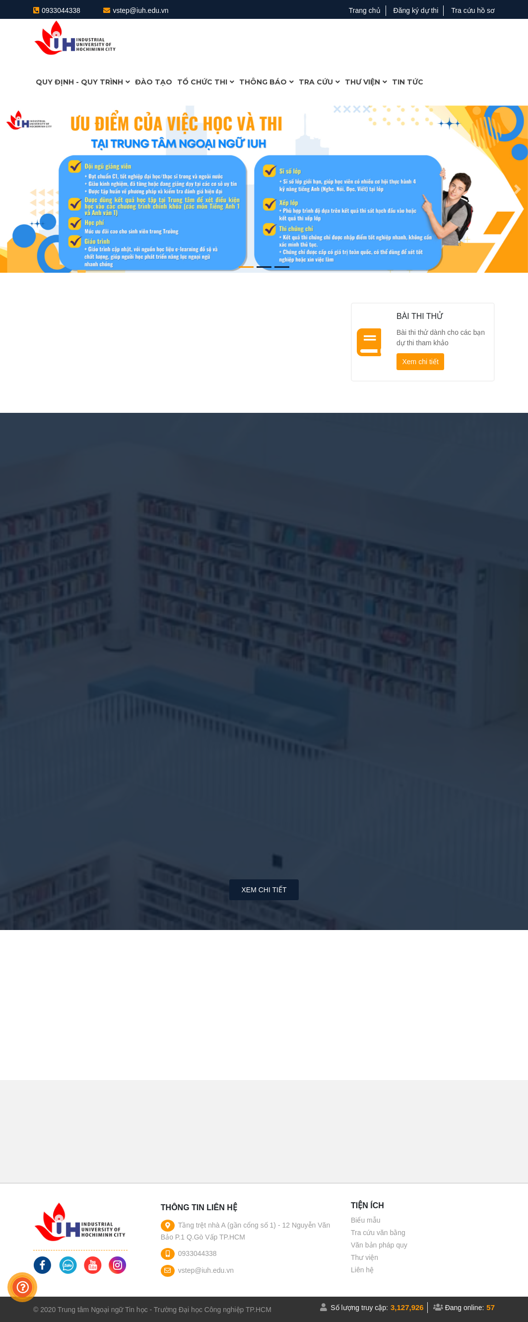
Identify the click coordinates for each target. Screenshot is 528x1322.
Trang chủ (365, 10)
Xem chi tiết (420, 362)
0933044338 (61, 10)
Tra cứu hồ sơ (473, 10)
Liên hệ (362, 1270)
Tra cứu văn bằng (378, 1233)
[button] (10, 189)
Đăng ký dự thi (416, 10)
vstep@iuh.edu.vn (140, 10)
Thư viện (364, 1257)
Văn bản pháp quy (379, 1245)
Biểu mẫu (366, 1220)
